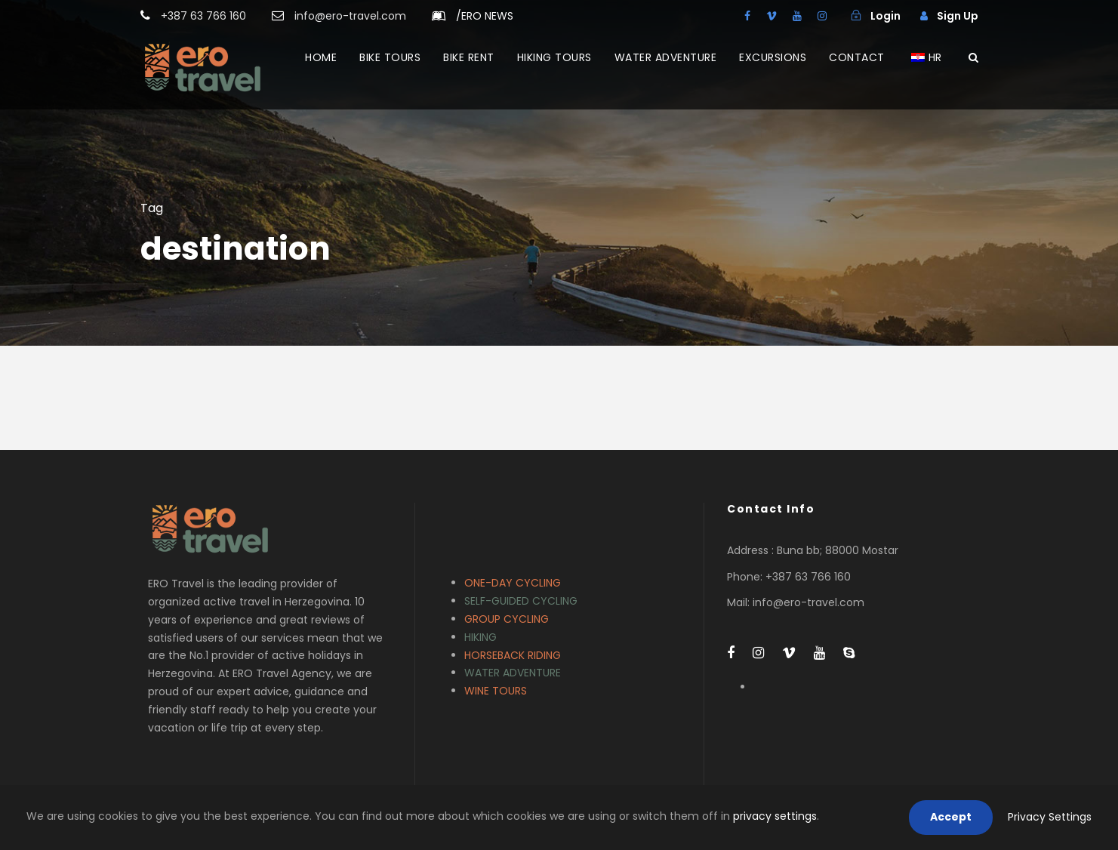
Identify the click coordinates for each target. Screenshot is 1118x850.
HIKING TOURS (554, 57)
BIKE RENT (468, 57)
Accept (951, 816)
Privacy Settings (1050, 816)
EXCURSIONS (772, 57)
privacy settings (775, 816)
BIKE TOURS (389, 57)
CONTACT (857, 57)
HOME (321, 57)
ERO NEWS (484, 15)
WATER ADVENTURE (665, 57)
